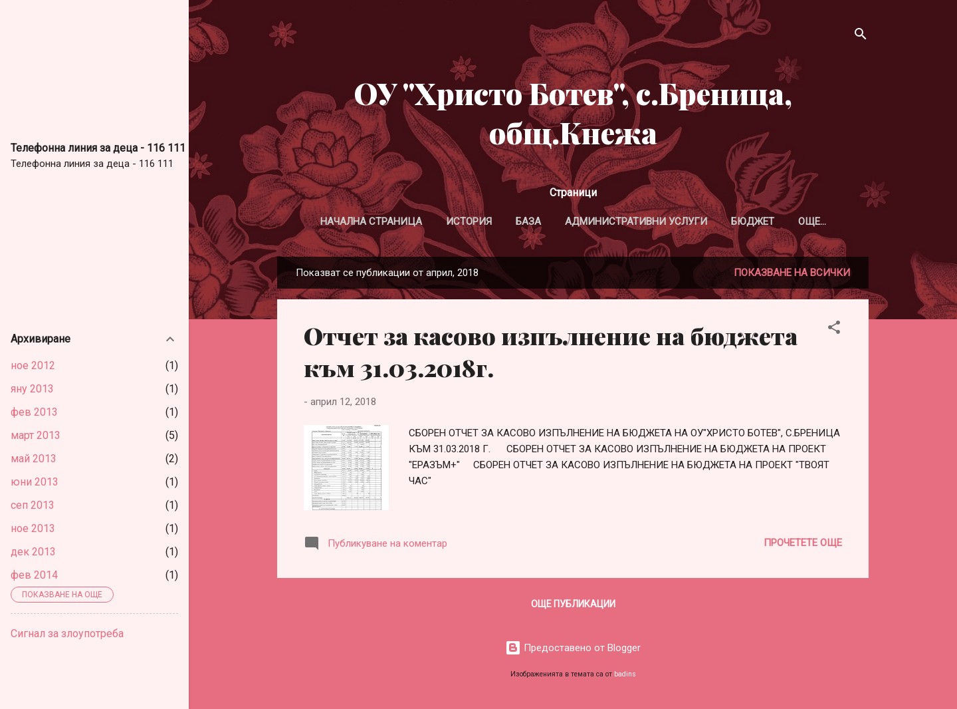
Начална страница (371, 221)
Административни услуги (636, 221)
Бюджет (752, 221)
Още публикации (573, 604)
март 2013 (35, 435)
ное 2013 (33, 528)
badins (625, 674)
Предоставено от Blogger (573, 648)
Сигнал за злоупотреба (67, 633)
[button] (834, 329)
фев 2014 (34, 575)
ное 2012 (33, 365)
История (469, 221)
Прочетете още (803, 543)
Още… (812, 221)
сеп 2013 (32, 505)
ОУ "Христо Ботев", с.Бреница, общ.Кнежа (573, 112)
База (528, 221)
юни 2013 (34, 482)
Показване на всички (792, 273)
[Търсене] (861, 36)
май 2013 (33, 458)
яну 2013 (32, 388)
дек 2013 (33, 551)
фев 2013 (34, 412)
